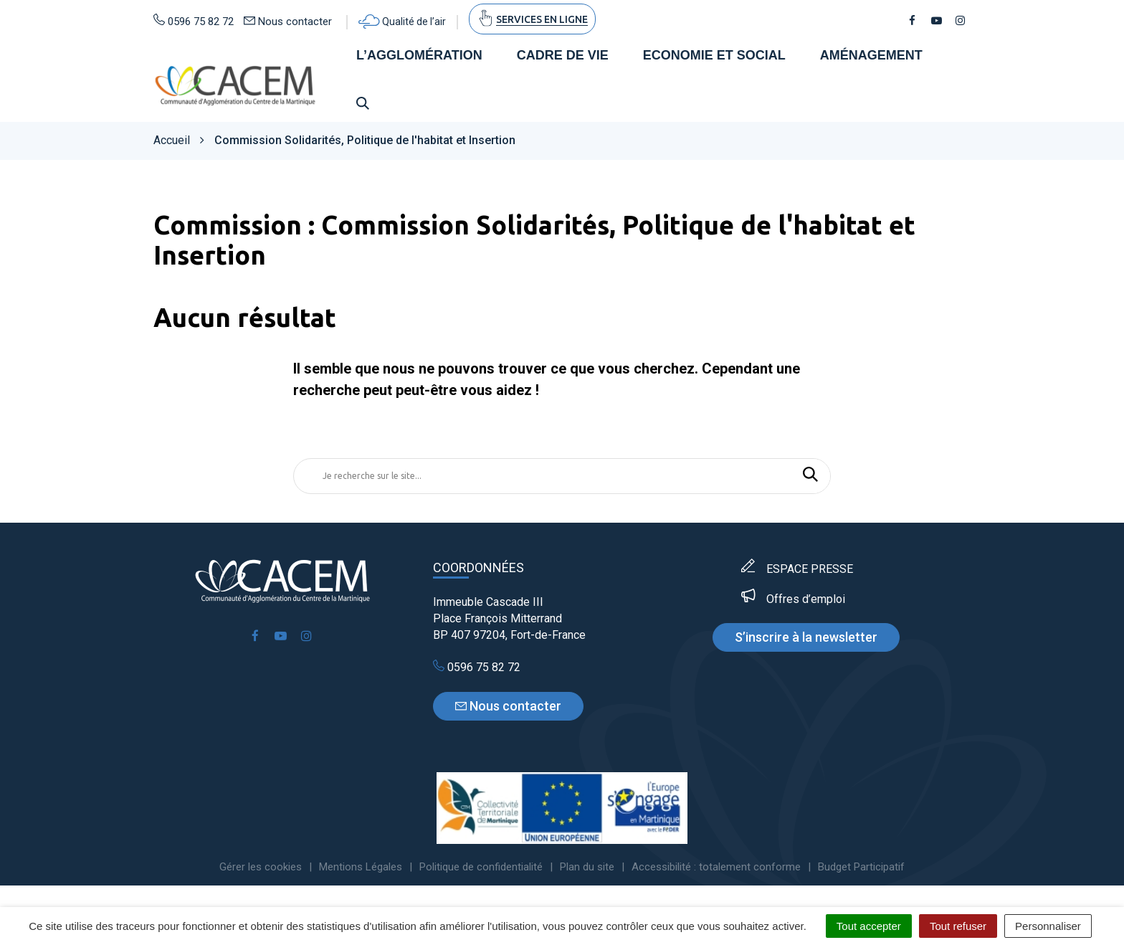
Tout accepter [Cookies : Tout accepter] (869, 926)
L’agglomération (419, 56)
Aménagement (871, 56)
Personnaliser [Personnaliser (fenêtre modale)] (1048, 926)
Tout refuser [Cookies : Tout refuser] (958, 926)
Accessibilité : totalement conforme (716, 867)
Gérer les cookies (260, 867)
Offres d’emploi (805, 600)
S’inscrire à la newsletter (806, 638)
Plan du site (587, 867)
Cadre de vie (563, 56)
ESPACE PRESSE (809, 569)
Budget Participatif (861, 867)
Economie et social (714, 56)
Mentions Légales (360, 867)
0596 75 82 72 (476, 668)
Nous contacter (508, 706)
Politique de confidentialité (481, 867)
